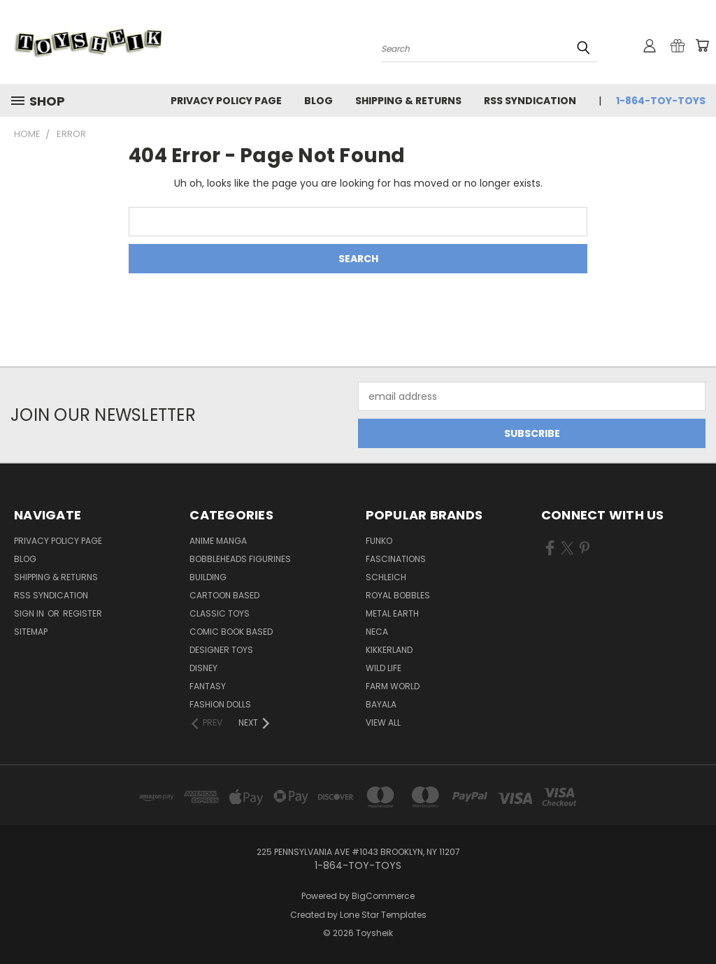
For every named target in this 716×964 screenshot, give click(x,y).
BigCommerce (383, 896)
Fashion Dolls (220, 704)
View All (383, 722)
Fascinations (396, 559)
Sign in (30, 613)
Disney (203, 668)
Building (208, 577)
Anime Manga (218, 541)
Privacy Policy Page (226, 101)
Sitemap (31, 632)
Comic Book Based (231, 632)
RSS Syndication (530, 101)
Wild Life (383, 668)
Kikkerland (389, 650)
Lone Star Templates (383, 915)
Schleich (386, 577)
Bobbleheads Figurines (240, 559)
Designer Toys (221, 650)
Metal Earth (392, 613)
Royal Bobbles (398, 595)
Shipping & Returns (408, 101)
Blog (318, 101)
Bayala (381, 704)
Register (82, 613)
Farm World (393, 686)
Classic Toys (219, 613)
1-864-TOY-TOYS (661, 101)
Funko (379, 541)
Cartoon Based (224, 595)
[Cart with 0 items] (702, 45)
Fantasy (207, 686)
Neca (377, 632)
